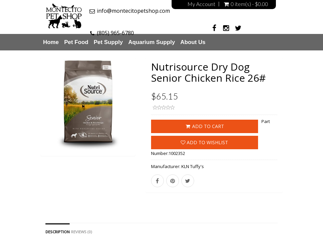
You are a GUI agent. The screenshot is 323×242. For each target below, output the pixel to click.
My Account (201, 4)
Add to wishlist (204, 142)
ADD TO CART (204, 126)
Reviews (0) (81, 231)
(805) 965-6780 (115, 33)
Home (51, 42)
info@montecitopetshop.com (133, 10)
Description (57, 231)
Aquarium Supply (151, 42)
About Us (193, 42)
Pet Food (76, 42)
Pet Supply (108, 42)
